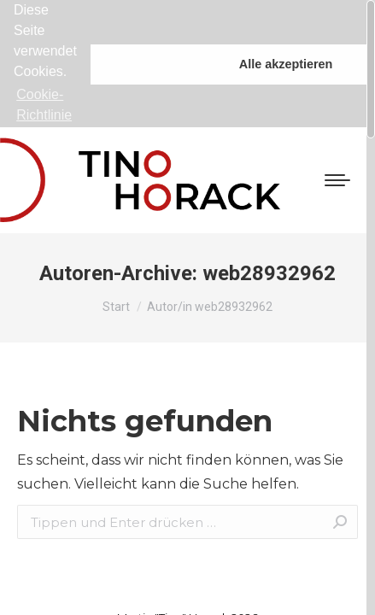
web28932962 (269, 266)
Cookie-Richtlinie (44, 104)
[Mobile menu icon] (337, 172)
